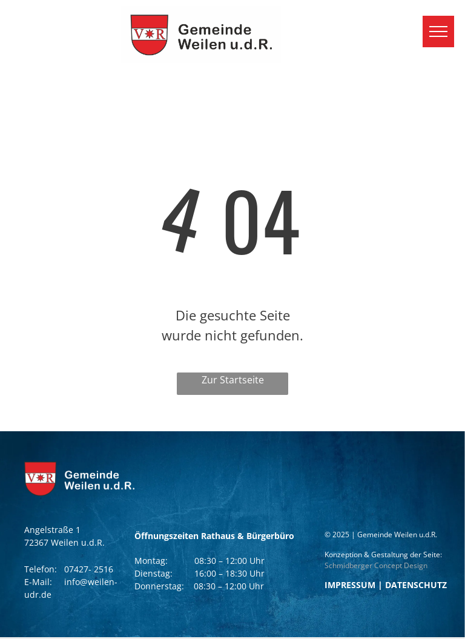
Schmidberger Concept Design (376, 565)
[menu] (438, 31)
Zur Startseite (233, 379)
